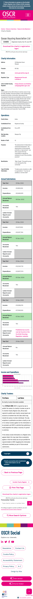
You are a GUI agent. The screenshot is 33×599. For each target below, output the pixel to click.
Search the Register (24, 29)
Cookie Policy (8, 554)
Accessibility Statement (12, 560)
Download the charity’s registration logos (17, 494)
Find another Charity (7, 500)
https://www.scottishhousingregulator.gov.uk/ (23, 84)
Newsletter (7, 548)
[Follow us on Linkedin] (2, 542)
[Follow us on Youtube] (12, 542)
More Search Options (16, 515)
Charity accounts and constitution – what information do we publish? (15, 462)
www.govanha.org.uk (22, 73)
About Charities (11, 29)
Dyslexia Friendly (16, 584)
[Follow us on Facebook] (9, 542)
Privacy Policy (8, 566)
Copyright (7, 454)
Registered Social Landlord (21, 78)
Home (3, 29)
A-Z (19, 566)
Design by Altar (16, 571)
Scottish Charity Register (21, 482)
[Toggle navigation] (27, 15)
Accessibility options (25, 597)
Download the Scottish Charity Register (11, 509)
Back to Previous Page (12, 472)
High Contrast (16, 578)
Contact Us (19, 548)
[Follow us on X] (6, 542)
